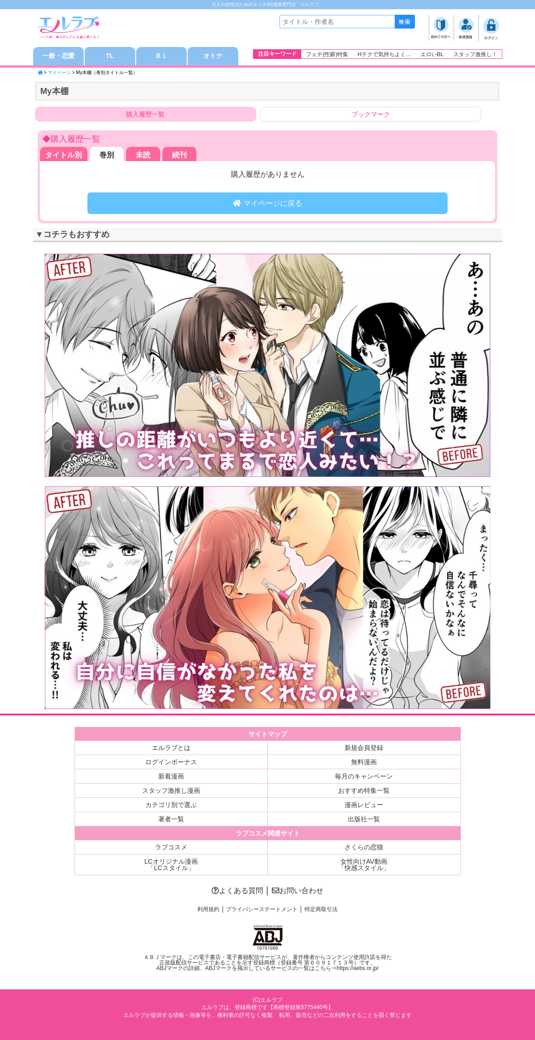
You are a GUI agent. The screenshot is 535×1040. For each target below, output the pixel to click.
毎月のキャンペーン (364, 776)
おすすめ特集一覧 (364, 790)
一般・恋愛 (58, 56)
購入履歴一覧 (145, 114)
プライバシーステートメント (262, 909)
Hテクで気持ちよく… (384, 54)
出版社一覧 (364, 819)
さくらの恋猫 (364, 847)
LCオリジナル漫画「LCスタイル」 (171, 865)
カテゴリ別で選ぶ (171, 804)
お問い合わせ (297, 891)
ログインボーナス (171, 762)
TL (110, 56)
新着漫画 (171, 776)
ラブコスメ (171, 847)
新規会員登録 (364, 747)
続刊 (179, 155)
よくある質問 (237, 891)
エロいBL (432, 54)
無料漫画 (364, 762)
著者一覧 (171, 819)
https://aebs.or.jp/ (358, 968)
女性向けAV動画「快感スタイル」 (364, 865)
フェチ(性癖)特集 (327, 54)
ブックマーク (370, 114)
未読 (143, 155)
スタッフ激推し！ (475, 54)
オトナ (213, 56)
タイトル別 (63, 155)
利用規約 (208, 909)
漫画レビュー (364, 804)
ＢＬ (161, 56)
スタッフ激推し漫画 (171, 790)
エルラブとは (171, 747)
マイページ (59, 72)
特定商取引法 (321, 909)
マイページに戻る (267, 203)
